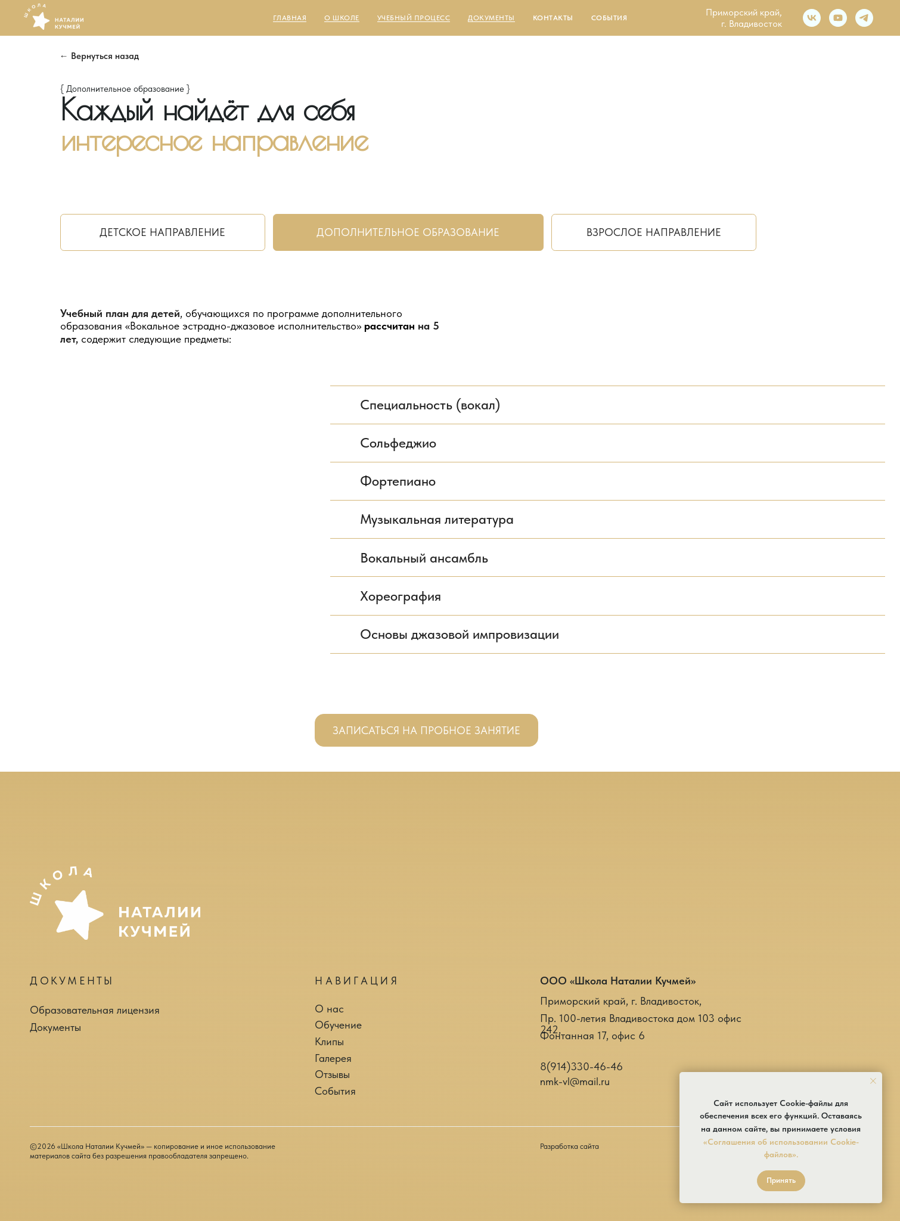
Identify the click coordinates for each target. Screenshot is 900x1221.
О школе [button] (341, 18)
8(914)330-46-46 (581, 1066)
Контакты (553, 18)
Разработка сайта (569, 1146)
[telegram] (864, 18)
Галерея (333, 1058)
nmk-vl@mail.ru (575, 1081)
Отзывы (332, 1074)
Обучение (338, 1024)
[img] (115, 903)
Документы (55, 1027)
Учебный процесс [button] (414, 18)
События (609, 18)
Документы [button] (491, 18)
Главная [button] (290, 18)
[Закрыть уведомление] (873, 1081)
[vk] (812, 18)
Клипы (329, 1041)
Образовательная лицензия (95, 1009)
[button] (426, 730)
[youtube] (838, 18)
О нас (329, 1008)
